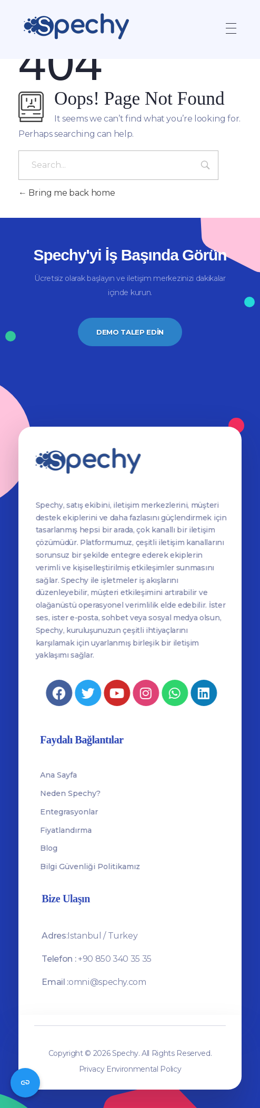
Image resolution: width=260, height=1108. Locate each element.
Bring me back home (66, 193)
